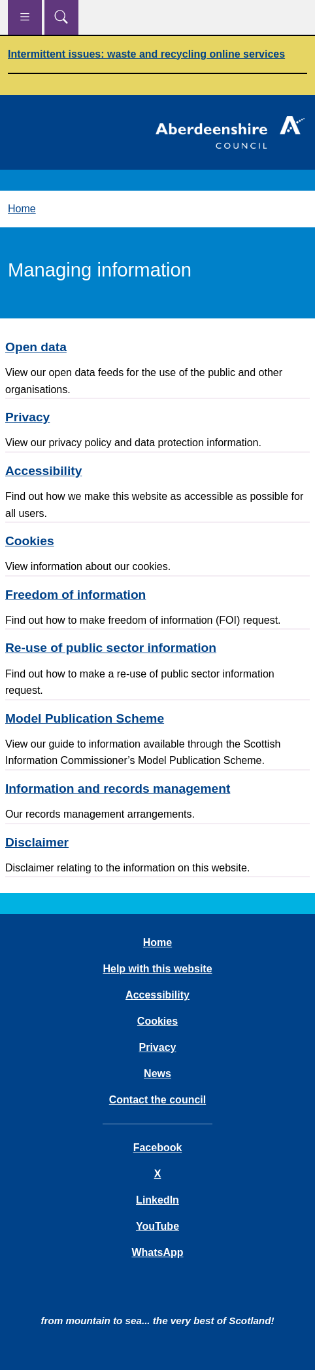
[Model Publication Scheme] (157, 718)
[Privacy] (157, 417)
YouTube (157, 1226)
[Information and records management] (157, 788)
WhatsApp (157, 1252)
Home (22, 208)
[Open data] (157, 346)
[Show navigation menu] (25, 17)
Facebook (157, 1147)
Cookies (157, 1021)
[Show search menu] (61, 17)
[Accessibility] (157, 470)
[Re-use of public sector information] (157, 647)
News (157, 1073)
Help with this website (157, 968)
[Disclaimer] (157, 842)
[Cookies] (157, 540)
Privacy (157, 1047)
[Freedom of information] (157, 594)
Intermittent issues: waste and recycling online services (146, 54)
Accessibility (157, 994)
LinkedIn (157, 1200)
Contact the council (157, 1099)
